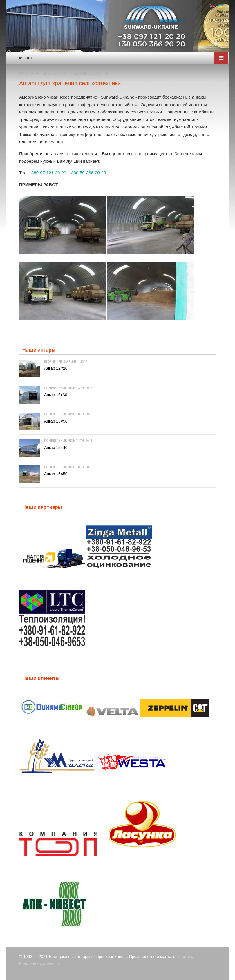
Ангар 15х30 (55, 394)
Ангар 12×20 (56, 368)
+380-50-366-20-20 (87, 172)
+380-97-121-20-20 (47, 172)
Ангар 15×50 (56, 421)
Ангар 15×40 (56, 447)
